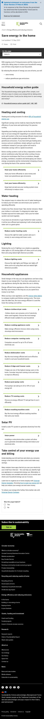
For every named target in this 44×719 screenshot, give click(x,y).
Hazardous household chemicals (12, 587)
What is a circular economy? (10, 550)
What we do (5, 650)
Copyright (27, 711)
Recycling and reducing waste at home (15, 576)
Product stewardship (8, 568)
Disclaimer (13, 711)
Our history (5, 655)
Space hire (5, 658)
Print (13, 44)
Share (5, 44)
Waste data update (7, 640)
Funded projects (6, 621)
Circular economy (8, 546)
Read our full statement (12, 16)
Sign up (9, 527)
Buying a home (6, 605)
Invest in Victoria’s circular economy (12, 624)
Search (4, 23)
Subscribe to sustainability (10, 677)
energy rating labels (35, 296)
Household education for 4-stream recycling (15, 571)
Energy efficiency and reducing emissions (17, 595)
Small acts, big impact (8, 589)
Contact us (5, 661)
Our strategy (5, 653)
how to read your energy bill (29, 483)
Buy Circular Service (8, 559)
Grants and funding (7, 618)
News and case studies (9, 671)
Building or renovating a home (11, 602)
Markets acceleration (8, 556)
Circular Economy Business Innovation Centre (15, 553)
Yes (7, 504)
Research (5, 629)
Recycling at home (7, 581)
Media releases (6, 674)
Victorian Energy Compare (10, 492)
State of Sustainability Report (11, 637)
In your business (6, 608)
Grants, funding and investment (13, 613)
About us (5, 645)
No (6, 507)
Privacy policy (5, 711)
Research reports (7, 634)
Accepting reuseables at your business (13, 562)
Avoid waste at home (8, 584)
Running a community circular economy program (17, 565)
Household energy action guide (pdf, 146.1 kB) (19, 103)
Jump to (22, 54)
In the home (5, 599)
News (4, 667)
